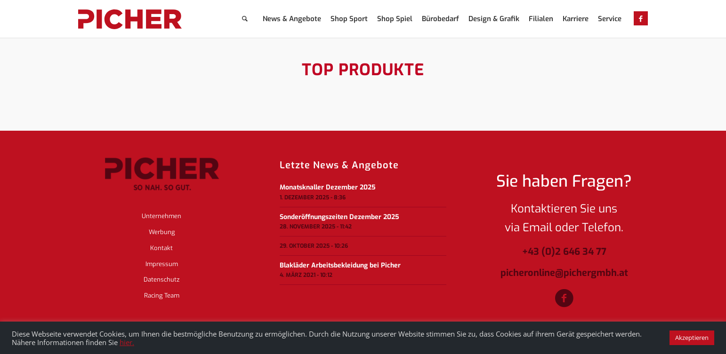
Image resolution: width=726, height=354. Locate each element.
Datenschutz (161, 279)
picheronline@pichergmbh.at (564, 273)
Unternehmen (161, 216)
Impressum (161, 264)
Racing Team (161, 295)
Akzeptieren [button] (692, 337)
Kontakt (161, 248)
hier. (127, 342)
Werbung (162, 232)
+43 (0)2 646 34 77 (564, 252)
